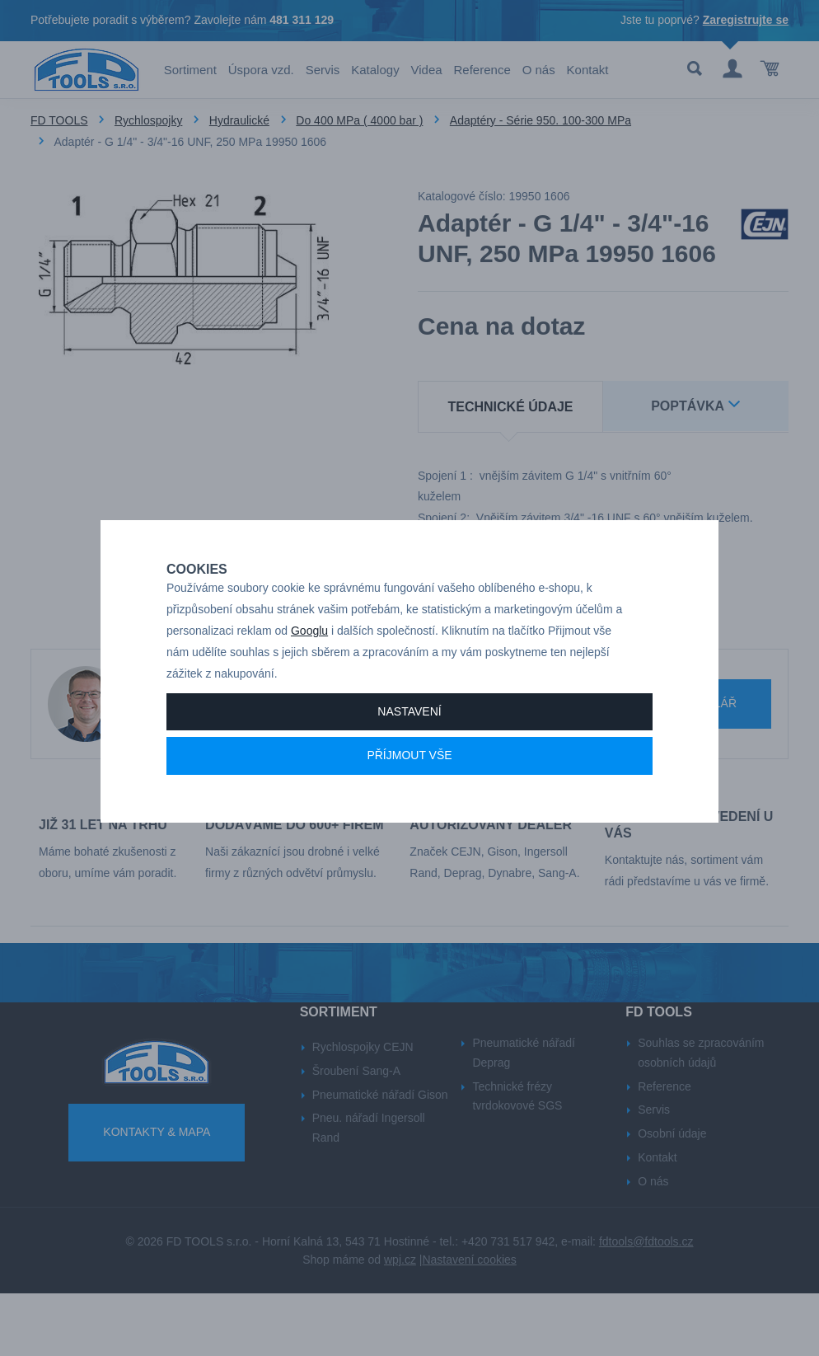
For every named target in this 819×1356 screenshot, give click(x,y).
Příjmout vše (409, 790)
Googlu (309, 666)
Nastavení (409, 746)
